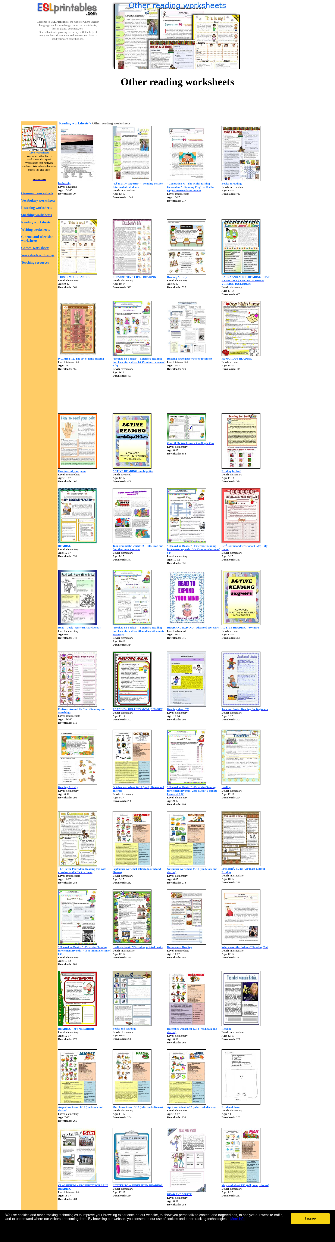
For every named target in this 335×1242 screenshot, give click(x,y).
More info (237, 1219)
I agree (310, 1218)
